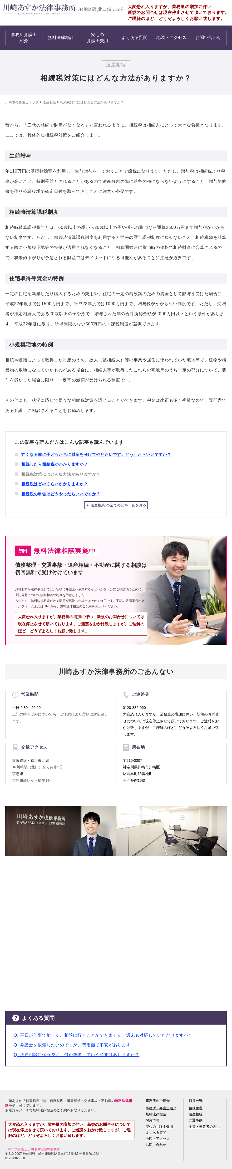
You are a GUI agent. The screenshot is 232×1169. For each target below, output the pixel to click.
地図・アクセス (158, 1139)
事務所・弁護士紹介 (161, 1108)
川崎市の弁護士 (17, 102)
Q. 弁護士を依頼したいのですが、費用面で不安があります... (74, 1045)
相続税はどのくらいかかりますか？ (54, 484)
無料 (61, 38)
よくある (134, 38)
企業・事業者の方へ (204, 1126)
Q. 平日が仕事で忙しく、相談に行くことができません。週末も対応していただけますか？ (103, 1035)
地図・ (171, 38)
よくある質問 (156, 1133)
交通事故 (196, 1120)
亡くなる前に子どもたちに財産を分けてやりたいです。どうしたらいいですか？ (96, 454)
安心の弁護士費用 (159, 1126)
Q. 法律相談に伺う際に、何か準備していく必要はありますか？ (76, 1054)
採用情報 (152, 1120)
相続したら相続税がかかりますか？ (54, 464)
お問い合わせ (156, 1145)
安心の (97, 38)
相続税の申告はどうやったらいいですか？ (60, 494)
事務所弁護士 (24, 38)
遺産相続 (49, 102)
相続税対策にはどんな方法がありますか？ (60, 474)
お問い (208, 38)
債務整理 (196, 1108)
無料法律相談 (156, 1114)
